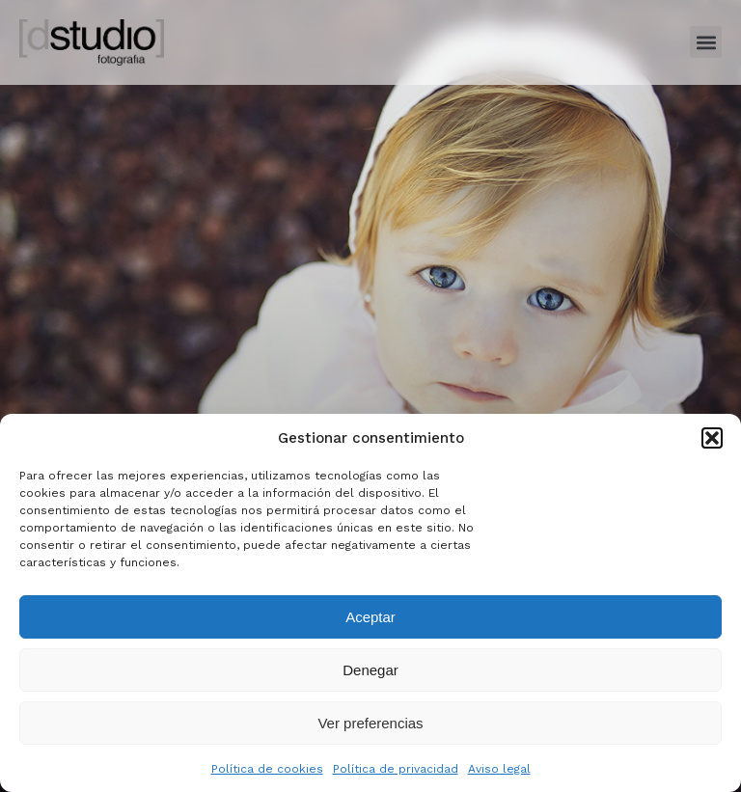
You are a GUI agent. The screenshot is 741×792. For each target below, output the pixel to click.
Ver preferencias (370, 723)
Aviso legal (499, 769)
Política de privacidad (395, 769)
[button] (712, 438)
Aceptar (370, 617)
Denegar (370, 670)
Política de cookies (267, 769)
